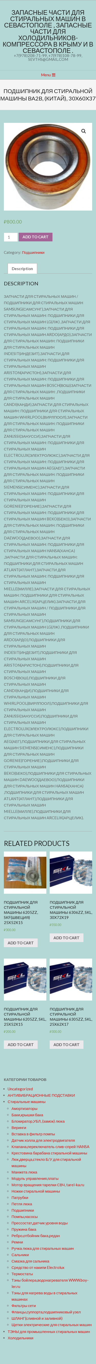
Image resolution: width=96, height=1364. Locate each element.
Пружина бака (24, 1229)
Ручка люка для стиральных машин (43, 1248)
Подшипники (33, 252)
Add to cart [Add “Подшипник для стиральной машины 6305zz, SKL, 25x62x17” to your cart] (67, 1044)
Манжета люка (24, 1172)
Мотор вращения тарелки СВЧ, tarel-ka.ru (48, 1184)
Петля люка (22, 1203)
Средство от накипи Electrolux (38, 1267)
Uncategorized (20, 1089)
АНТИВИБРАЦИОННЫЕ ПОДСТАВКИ (41, 1095)
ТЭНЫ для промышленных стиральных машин (49, 1331)
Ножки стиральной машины (36, 1191)
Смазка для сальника (30, 1261)
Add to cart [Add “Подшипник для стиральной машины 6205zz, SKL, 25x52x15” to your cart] (21, 1044)
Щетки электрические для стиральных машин (52, 1324)
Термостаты (22, 1273)
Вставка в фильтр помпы (33, 1134)
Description (22, 268)
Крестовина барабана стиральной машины (49, 1153)
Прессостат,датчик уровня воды (40, 1223)
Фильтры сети (24, 1305)
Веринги (19, 1127)
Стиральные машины (27, 1101)
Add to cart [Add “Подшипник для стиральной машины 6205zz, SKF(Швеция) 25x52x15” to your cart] (21, 943)
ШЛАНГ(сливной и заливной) (37, 1318)
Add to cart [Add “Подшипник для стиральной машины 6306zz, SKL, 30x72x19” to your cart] (67, 937)
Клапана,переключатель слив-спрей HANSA (50, 1146)
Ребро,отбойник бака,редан (36, 1235)
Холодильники (20, 1338)
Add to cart (36, 236)
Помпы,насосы (25, 1216)
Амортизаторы (24, 1108)
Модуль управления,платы (35, 1178)
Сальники (20, 1254)
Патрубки (20, 1197)
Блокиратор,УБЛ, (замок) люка (38, 1121)
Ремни (17, 1242)
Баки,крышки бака (27, 1114)
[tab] (22, 268)
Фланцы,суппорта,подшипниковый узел (46, 1312)
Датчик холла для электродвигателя (43, 1140)
